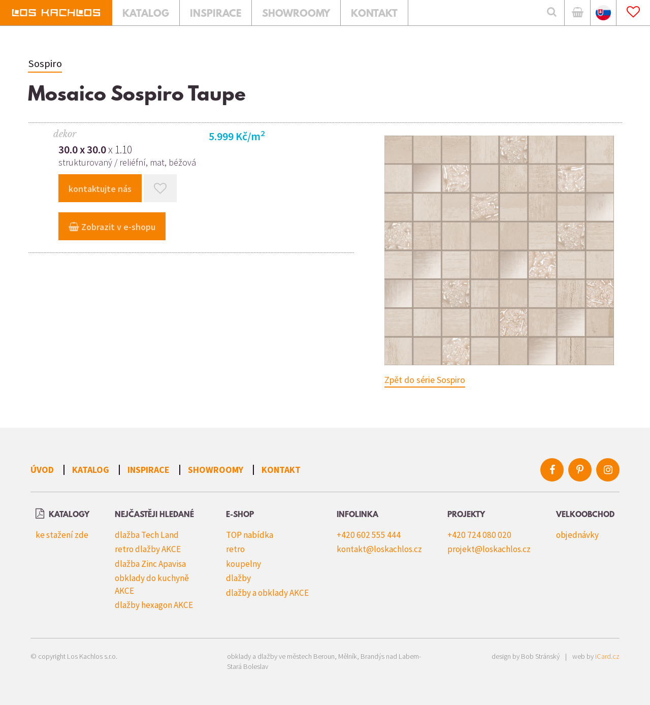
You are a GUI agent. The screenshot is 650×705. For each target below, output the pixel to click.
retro (235, 549)
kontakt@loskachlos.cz (379, 549)
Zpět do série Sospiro (424, 380)
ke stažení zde (62, 534)
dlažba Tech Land (147, 534)
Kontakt (281, 469)
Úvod (42, 469)
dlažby (238, 578)
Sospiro (45, 63)
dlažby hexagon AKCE (154, 605)
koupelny (243, 563)
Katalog (90, 469)
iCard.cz (607, 656)
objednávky (577, 534)
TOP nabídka (249, 534)
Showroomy (215, 469)
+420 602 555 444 (369, 534)
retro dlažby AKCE (148, 549)
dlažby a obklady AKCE (267, 592)
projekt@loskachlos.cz (489, 549)
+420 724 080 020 (479, 534)
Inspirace (148, 469)
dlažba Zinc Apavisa (150, 563)
